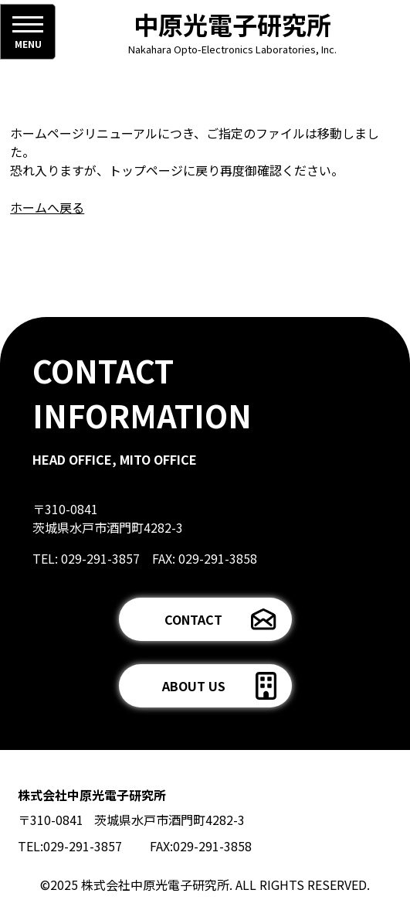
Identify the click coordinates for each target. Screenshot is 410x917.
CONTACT (193, 619)
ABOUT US (193, 686)
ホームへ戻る (47, 207)
